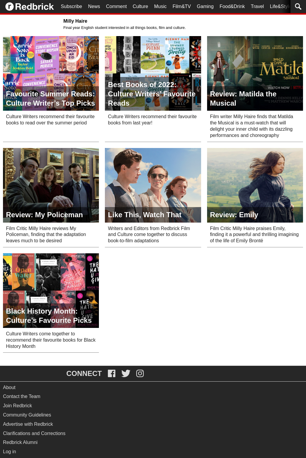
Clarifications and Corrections (34, 433)
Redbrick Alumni (20, 442)
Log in (9, 451)
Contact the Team (21, 396)
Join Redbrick (17, 405)
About (9, 387)
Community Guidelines (27, 414)
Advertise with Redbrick (28, 424)
